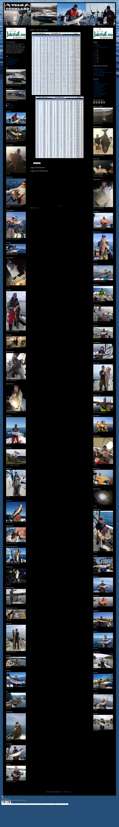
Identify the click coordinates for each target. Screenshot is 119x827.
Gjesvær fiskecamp (98, 88)
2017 (96, 60)
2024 (96, 44)
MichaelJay (62, 791)
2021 (96, 53)
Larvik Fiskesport (97, 91)
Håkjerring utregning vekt (99, 69)
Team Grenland (11, 105)
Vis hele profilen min (10, 107)
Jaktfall (95, 81)
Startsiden (59, 205)
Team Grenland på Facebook (13, 59)
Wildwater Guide (97, 96)
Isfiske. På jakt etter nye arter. (101, 47)
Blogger (70, 791)
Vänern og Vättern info (98, 95)
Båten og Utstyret (10, 61)
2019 (96, 57)
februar (97, 45)
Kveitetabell (96, 67)
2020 (96, 55)
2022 (96, 51)
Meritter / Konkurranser (12, 62)
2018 (96, 58)
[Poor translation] (8, 802)
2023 (96, 49)
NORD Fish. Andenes (98, 87)
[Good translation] (3, 802)
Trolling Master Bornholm (99, 85)
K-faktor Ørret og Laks (98, 70)
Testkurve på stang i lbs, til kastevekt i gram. (103, 72)
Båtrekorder (9, 64)
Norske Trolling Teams (98, 90)
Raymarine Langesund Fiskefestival (101, 84)
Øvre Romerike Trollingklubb (100, 93)
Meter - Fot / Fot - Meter (99, 74)
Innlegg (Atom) (39, 207)
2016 (96, 62)
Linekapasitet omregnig (99, 75)
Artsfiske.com (97, 82)
